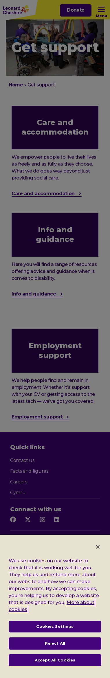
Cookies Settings (55, 630)
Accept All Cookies (55, 663)
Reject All (55, 646)
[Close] (97, 550)
